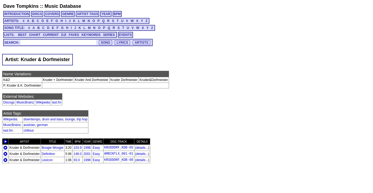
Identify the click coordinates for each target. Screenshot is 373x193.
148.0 (78, 154)
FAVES (74, 35)
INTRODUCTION (16, 14)
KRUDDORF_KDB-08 (118, 160)
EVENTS (125, 35)
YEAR (105, 14)
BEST (22, 35)
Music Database (63, 6)
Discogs (9, 102)
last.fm (56, 102)
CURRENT (51, 35)
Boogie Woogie (52, 148)
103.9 (78, 148)
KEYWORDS (91, 35)
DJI (63, 35)
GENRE (68, 14)
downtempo (32, 119)
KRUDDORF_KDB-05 (118, 148)
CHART (34, 35)
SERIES (109, 35)
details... (142, 148)
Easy (96, 148)
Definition (48, 154)
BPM (117, 14)
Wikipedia (43, 102)
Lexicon (47, 160)
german (42, 125)
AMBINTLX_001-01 (118, 154)
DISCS (37, 14)
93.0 (77, 160)
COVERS (52, 14)
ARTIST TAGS (87, 14)
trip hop (82, 119)
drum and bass (52, 119)
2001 (87, 154)
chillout (29, 130)
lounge (70, 119)
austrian (29, 125)
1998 (87, 148)
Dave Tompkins (21, 6)
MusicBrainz (25, 102)
